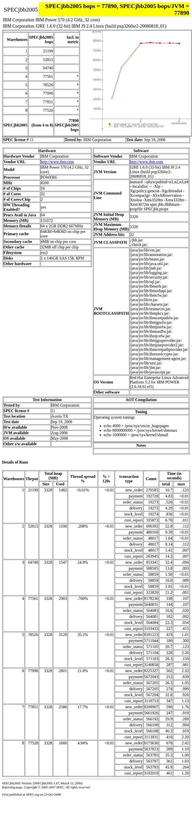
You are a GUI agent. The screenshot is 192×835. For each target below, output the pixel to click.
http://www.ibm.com (57, 162)
